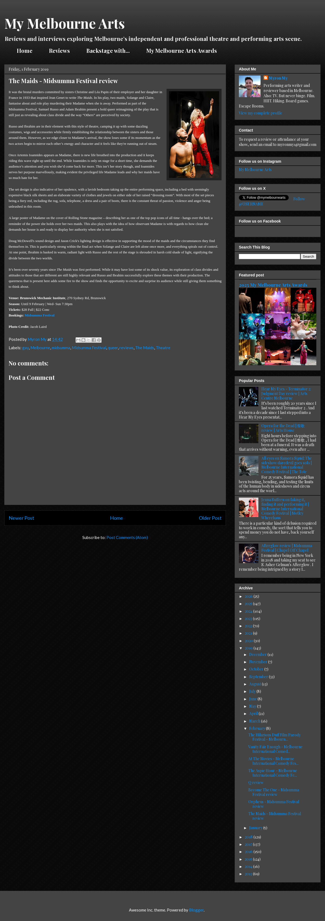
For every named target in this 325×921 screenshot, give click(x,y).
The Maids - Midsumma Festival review (274, 816)
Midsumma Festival (39, 315)
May (253, 706)
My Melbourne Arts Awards (181, 50)
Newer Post (21, 518)
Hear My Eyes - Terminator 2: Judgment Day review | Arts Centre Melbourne (286, 393)
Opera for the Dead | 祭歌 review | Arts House (283, 428)
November (258, 661)
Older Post (210, 518)
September (259, 676)
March (255, 721)
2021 (249, 633)
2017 (249, 844)
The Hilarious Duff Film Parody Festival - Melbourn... (274, 737)
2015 (249, 859)
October (256, 669)
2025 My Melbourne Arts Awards (273, 285)
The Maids (144, 347)
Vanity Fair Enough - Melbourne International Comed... (275, 749)
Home (24, 50)
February (257, 728)
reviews (126, 347)
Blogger (196, 909)
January (256, 827)
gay (25, 347)
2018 (249, 837)
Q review (256, 782)
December (258, 654)
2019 (249, 648)
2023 (249, 618)
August (255, 684)
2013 (249, 873)
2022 (249, 625)
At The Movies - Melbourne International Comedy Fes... (273, 761)
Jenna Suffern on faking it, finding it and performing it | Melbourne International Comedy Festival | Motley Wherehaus (285, 508)
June (253, 698)
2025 (249, 603)
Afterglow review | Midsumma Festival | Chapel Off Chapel (286, 548)
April (254, 713)
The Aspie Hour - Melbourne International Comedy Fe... (272, 773)
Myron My (278, 78)
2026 (249, 596)
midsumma (61, 347)
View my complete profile (260, 113)
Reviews (59, 50)
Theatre (163, 347)
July (252, 691)
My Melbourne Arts (64, 23)
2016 (249, 851)
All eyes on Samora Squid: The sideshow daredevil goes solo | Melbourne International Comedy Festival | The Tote (286, 465)
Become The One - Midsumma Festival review (273, 792)
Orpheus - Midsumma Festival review (273, 804)
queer (113, 347)
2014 (249, 866)
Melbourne (40, 347)
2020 (249, 640)
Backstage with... (108, 50)
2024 (249, 611)
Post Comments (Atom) (127, 537)
